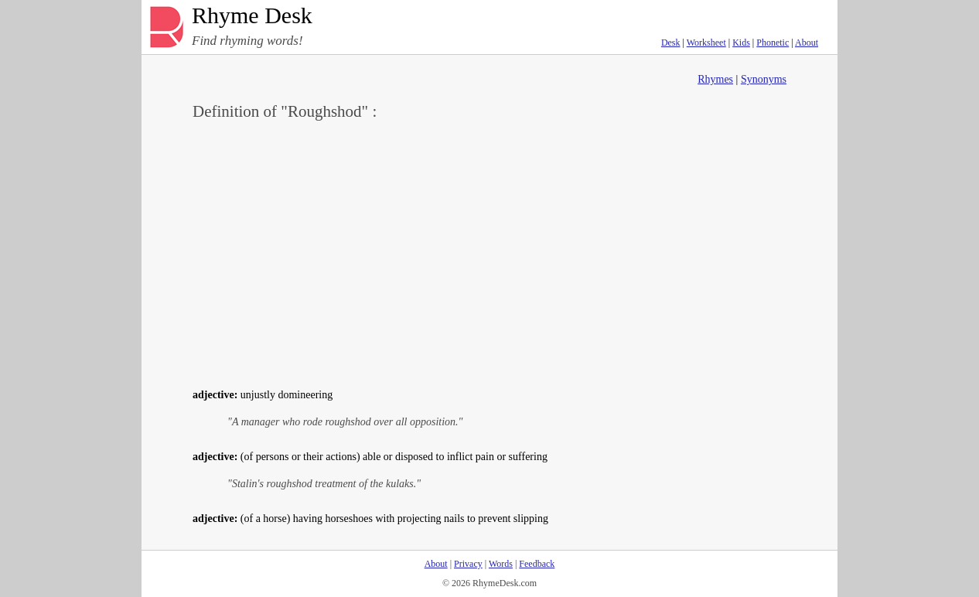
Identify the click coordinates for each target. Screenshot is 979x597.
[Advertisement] (489, 252)
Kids (741, 42)
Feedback (536, 563)
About (806, 42)
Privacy (468, 563)
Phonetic (772, 42)
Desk (671, 42)
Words (501, 563)
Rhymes (715, 79)
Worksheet (706, 42)
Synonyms (763, 79)
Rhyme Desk (252, 16)
